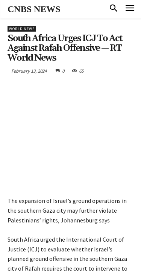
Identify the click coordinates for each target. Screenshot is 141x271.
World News (22, 29)
